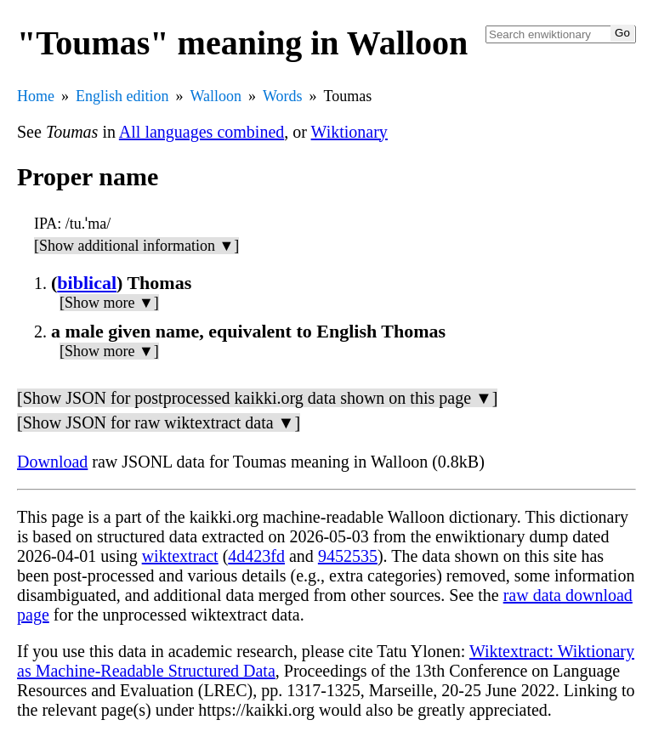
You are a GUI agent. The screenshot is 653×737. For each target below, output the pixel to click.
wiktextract (180, 556)
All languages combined (201, 131)
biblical (86, 282)
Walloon (216, 96)
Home (35, 96)
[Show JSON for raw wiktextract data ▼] (158, 422)
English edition (122, 96)
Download (52, 461)
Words (283, 96)
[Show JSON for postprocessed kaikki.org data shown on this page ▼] (257, 397)
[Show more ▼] (109, 302)
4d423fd (256, 556)
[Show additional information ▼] (136, 245)
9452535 (348, 556)
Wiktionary (349, 131)
